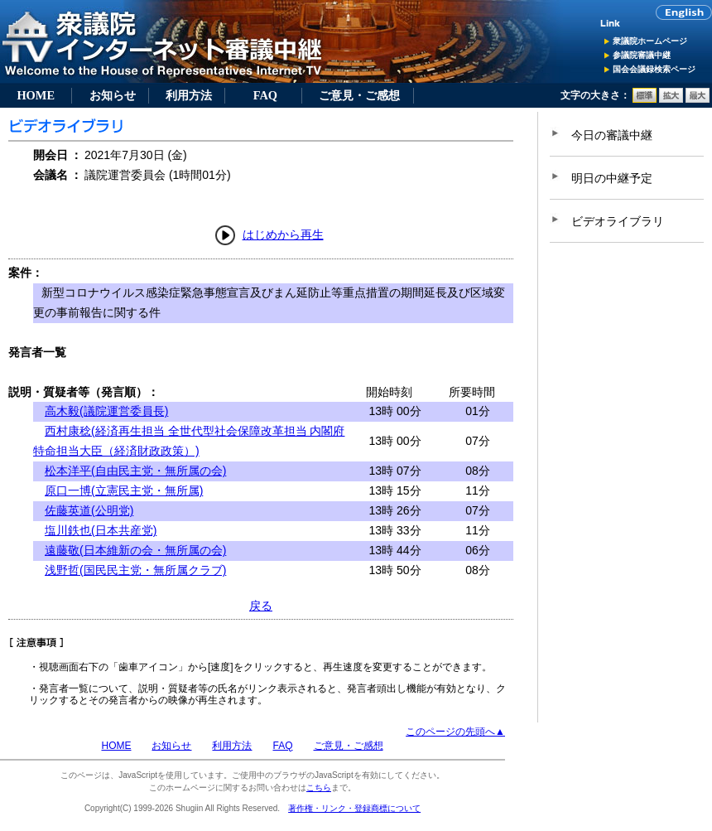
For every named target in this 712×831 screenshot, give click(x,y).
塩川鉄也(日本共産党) (100, 530)
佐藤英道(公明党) (89, 510)
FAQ (265, 95)
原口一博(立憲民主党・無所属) (124, 490)
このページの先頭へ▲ (455, 731)
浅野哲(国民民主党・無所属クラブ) (135, 570)
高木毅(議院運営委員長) (106, 411)
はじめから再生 (283, 234)
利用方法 (189, 95)
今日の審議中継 (611, 135)
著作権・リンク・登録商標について (354, 808)
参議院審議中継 (642, 55)
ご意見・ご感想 (359, 95)
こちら (318, 787)
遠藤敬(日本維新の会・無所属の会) (135, 550)
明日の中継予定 (611, 178)
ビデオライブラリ (617, 221)
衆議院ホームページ (650, 41)
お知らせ (112, 95)
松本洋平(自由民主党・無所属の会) (135, 470)
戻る (260, 605)
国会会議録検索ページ (654, 69)
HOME (36, 95)
